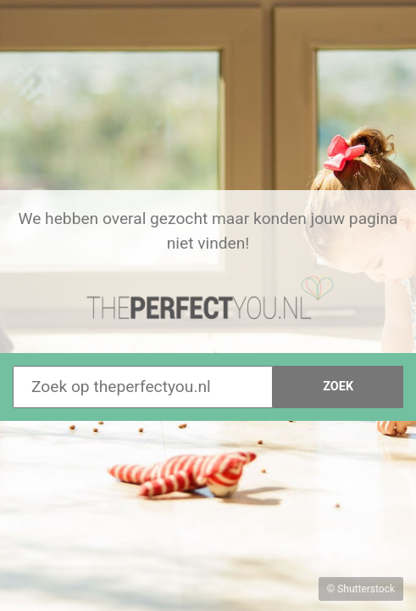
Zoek (338, 386)
